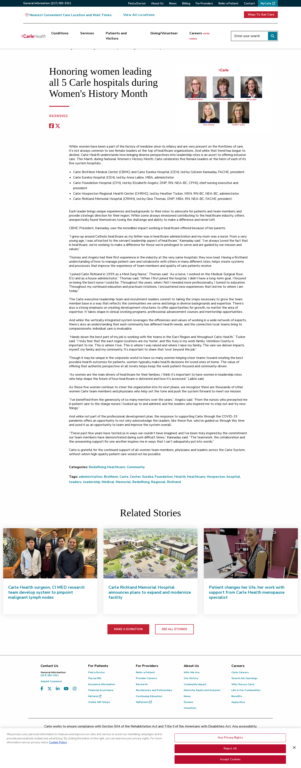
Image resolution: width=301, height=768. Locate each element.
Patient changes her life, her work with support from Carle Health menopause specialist (246, 592)
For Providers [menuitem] (204, 3)
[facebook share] (51, 126)
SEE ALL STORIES (174, 629)
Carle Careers (240, 672)
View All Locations (139, 15)
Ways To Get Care (261, 15)
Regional (158, 482)
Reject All (230, 750)
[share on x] (57, 126)
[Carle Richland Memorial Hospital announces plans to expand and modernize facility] (150, 553)
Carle (124, 476)
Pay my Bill (94, 678)
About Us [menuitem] (157, 3)
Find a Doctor (96, 672)
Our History (191, 678)
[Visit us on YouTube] (66, 689)
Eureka (147, 476)
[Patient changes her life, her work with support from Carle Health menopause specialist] (251, 553)
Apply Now (238, 702)
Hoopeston (216, 476)
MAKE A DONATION (128, 629)
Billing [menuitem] (186, 3)
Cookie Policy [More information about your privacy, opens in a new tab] (58, 744)
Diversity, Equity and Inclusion (202, 690)
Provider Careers (146, 678)
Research (142, 684)
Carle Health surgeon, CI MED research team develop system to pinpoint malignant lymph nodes (46, 592)
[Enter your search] (254, 36)
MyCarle (94, 696)
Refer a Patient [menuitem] (228, 3)
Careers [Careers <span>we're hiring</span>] (199, 36)
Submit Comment (51, 681)
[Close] (294, 749)
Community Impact (195, 684)
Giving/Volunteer (164, 33)
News (187, 696)
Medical (108, 482)
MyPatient (144, 702)
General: (47, 3)
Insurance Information (101, 684)
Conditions (60, 33)
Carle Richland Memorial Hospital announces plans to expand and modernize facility (149, 592)
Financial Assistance (101, 690)
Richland (174, 482)
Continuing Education (149, 696)
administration (90, 476)
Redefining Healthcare (107, 467)
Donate (188, 702)
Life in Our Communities (246, 690)
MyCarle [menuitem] (266, 3)
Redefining (141, 482)
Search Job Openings (244, 678)
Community (136, 467)
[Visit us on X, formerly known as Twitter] (49, 689)
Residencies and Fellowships (154, 690)
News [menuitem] (173, 3)
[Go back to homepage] (33, 36)
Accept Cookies (230, 761)
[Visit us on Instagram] (75, 689)
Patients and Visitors (116, 36)
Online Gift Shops (99, 702)
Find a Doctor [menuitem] (137, 3)
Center (135, 476)
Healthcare (196, 476)
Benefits (236, 696)
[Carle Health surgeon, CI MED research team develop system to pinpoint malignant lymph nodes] (50, 553)
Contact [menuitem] (249, 3)
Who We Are (192, 672)
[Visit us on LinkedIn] (58, 689)
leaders (75, 482)
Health (180, 476)
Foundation (164, 476)
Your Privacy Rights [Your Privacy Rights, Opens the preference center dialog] (230, 739)
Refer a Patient (145, 672)
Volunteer (190, 708)
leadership (91, 482)
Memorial (123, 482)
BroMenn (111, 476)
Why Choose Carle (242, 684)
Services (87, 33)
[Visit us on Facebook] (42, 689)
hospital (233, 476)
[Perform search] (272, 36)
